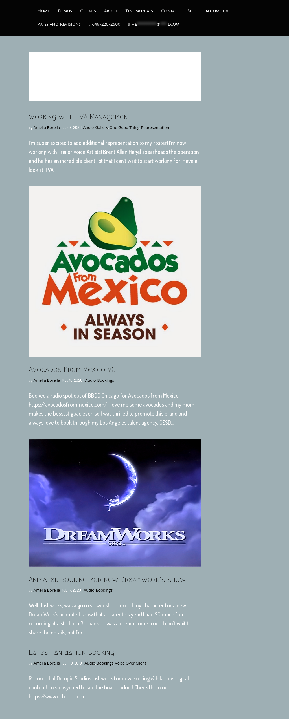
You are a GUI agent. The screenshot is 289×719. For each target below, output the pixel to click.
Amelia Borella (46, 127)
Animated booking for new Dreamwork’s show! (108, 579)
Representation (155, 127)
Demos (65, 11)
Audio (88, 127)
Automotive (218, 11)
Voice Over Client (130, 663)
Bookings (105, 380)
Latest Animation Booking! (72, 652)
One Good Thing (124, 127)
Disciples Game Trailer (115, 72)
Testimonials (139, 11)
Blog (192, 11)
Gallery (101, 127)
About (110, 11)
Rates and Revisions (59, 24)
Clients (88, 11)
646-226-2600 (104, 24)
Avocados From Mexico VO (72, 369)
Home (43, 11)
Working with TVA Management (80, 117)
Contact (170, 11)
